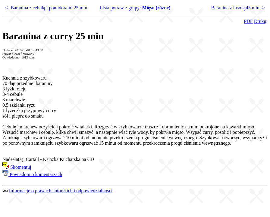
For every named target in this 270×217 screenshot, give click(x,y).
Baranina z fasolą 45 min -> (238, 7)
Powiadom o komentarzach (32, 174)
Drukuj (261, 21)
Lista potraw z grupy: (134, 7)
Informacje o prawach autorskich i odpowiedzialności (60, 190)
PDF (248, 21)
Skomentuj (16, 167)
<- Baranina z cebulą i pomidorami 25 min (46, 7)
